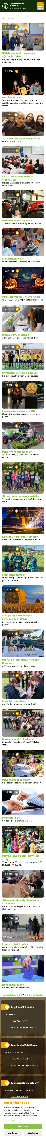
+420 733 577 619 (19, 1021)
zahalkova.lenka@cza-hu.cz (24, 1065)
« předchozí (9, 994)
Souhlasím (23, 1127)
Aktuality (12, 18)
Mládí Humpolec (11, 97)
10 (34, 994)
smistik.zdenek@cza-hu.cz (24, 1027)
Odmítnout (12, 1133)
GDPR (6, 1120)
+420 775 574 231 (19, 1059)
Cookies (14, 1120)
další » (39, 994)
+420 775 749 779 (19, 1097)
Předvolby (33, 1133)
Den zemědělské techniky (17, 220)
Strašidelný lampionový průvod (21, 138)
